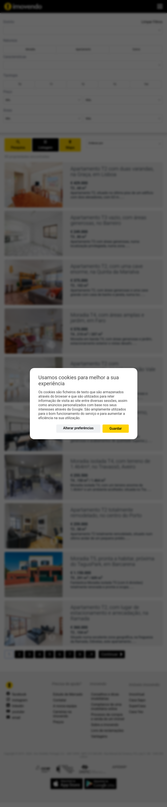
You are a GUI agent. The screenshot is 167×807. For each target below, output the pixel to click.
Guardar (115, 428)
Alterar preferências (78, 428)
